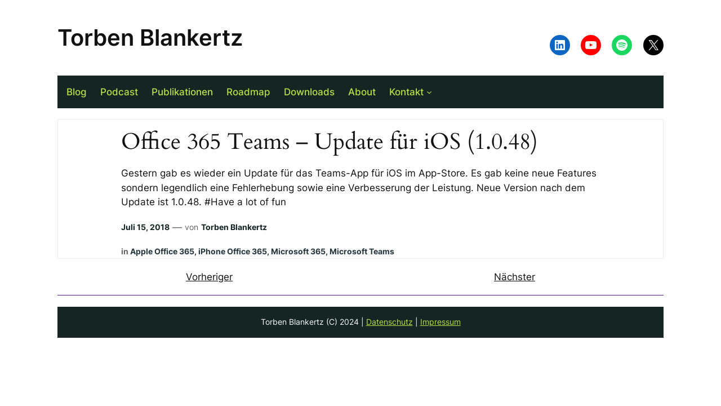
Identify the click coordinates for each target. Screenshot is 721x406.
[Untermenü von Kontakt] (429, 92)
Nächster (514, 277)
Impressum (440, 321)
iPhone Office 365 (232, 251)
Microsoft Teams (362, 251)
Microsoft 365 (298, 251)
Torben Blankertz (150, 37)
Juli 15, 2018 (145, 227)
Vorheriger (209, 277)
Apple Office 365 (162, 251)
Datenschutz (389, 321)
